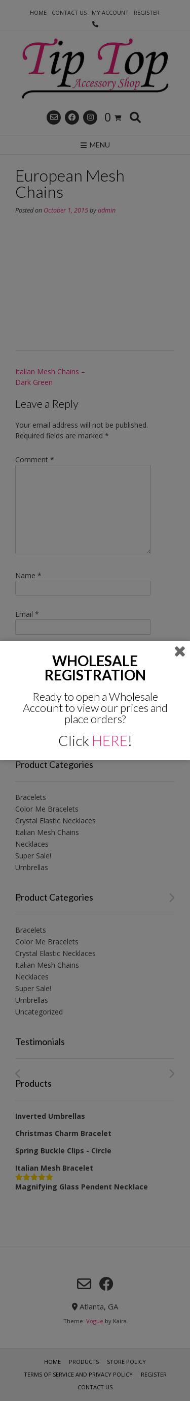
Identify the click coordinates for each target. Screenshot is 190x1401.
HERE (110, 740)
